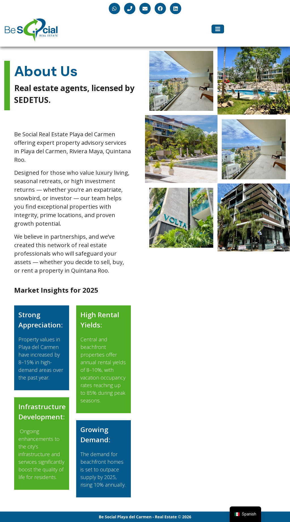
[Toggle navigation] (218, 29)
